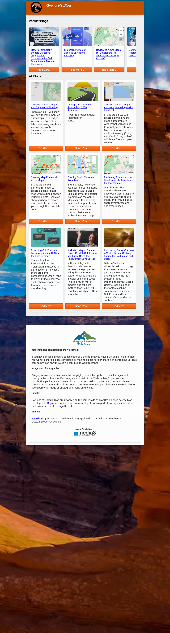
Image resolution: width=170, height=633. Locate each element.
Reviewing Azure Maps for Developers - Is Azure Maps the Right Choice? (108, 54)
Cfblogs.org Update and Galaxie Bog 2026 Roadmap (80, 107)
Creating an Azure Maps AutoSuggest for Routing (44, 106)
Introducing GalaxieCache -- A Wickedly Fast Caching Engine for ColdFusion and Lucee (119, 254)
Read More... (44, 69)
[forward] (133, 44)
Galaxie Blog (39, 418)
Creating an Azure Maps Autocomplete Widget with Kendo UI (118, 107)
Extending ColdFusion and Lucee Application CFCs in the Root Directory (45, 253)
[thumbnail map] (46, 92)
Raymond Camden (57, 403)
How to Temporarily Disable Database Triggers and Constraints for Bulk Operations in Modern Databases (42, 57)
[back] (32, 44)
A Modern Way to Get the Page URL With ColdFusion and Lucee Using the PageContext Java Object (82, 254)
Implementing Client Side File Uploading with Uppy (75, 53)
